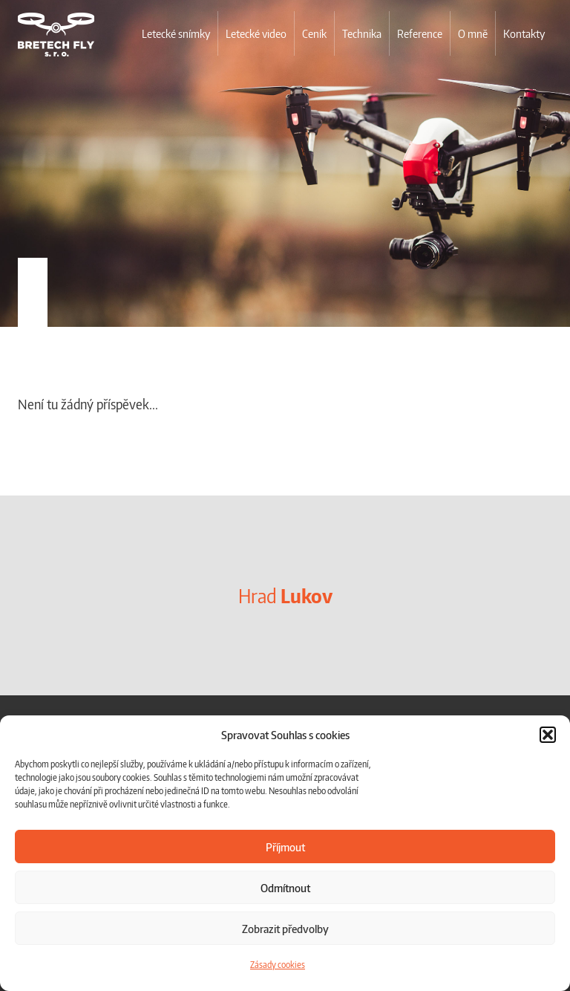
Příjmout (285, 847)
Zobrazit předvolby (285, 928)
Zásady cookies (277, 964)
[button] (547, 734)
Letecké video (256, 33)
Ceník (314, 33)
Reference (419, 33)
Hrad (285, 595)
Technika (361, 33)
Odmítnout (285, 887)
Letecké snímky (176, 33)
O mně (473, 33)
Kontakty (524, 33)
